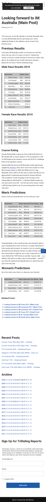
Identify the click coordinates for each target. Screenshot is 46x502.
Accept (28, 8)
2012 (3, 430)
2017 (3, 412)
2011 (3, 434)
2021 (3, 398)
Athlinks (12, 168)
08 (22, 383)
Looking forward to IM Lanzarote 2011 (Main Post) (23, 307)
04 (13, 380)
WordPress (30, 500)
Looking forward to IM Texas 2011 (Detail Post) (21, 312)
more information (16, 7)
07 (20, 383)
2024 (3, 387)
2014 (3, 423)
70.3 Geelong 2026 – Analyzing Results (15, 356)
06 (18, 383)
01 (7, 380)
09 (24, 383)
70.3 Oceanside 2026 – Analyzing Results (16, 349)
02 (9, 380)
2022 (3, 394)
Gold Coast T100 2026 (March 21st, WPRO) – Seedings (21, 367)
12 (31, 383)
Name (4, 469)
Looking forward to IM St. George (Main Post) (21, 315)
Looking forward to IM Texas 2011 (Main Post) (21, 304)
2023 (3, 391)
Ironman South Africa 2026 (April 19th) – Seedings (19, 346)
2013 (3, 427)
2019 (3, 405)
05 (16, 383)
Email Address (7, 459)
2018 (3, 409)
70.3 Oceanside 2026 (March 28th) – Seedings (18, 364)
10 (26, 383)
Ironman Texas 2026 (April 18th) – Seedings (17, 342)
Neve (14, 500)
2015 (3, 419)
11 (28, 383)
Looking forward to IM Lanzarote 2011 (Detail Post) (23, 310)
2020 (3, 401)
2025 (3, 383)
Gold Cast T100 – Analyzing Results (14, 360)
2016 (3, 416)
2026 (3, 380)
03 (11, 380)
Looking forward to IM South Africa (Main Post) (22, 317)
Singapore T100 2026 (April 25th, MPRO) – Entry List (20, 353)
